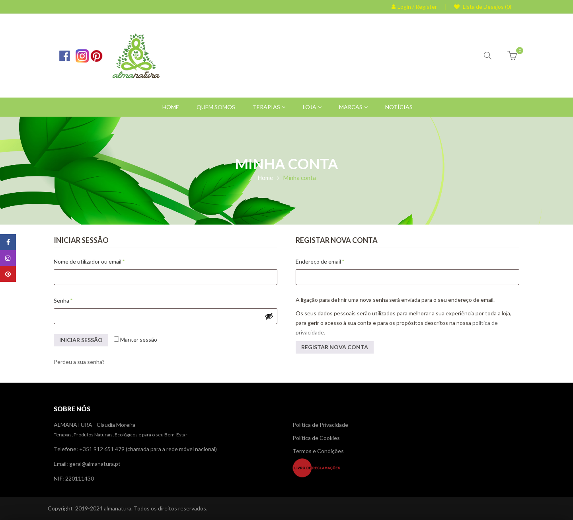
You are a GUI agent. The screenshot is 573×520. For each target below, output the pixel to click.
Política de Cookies (316, 437)
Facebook (8, 242)
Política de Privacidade (320, 424)
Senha (77, 299)
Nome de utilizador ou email (103, 260)
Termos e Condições (318, 451)
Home (265, 177)
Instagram (8, 258)
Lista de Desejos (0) (486, 6)
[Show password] (269, 316)
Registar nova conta (334, 347)
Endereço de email (334, 260)
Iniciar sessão (81, 339)
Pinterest (8, 274)
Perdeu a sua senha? (79, 361)
